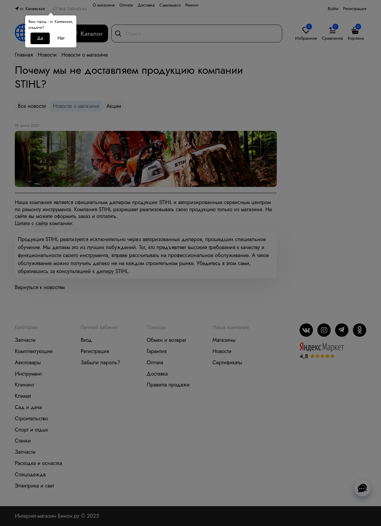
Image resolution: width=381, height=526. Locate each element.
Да (40, 38)
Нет (61, 38)
